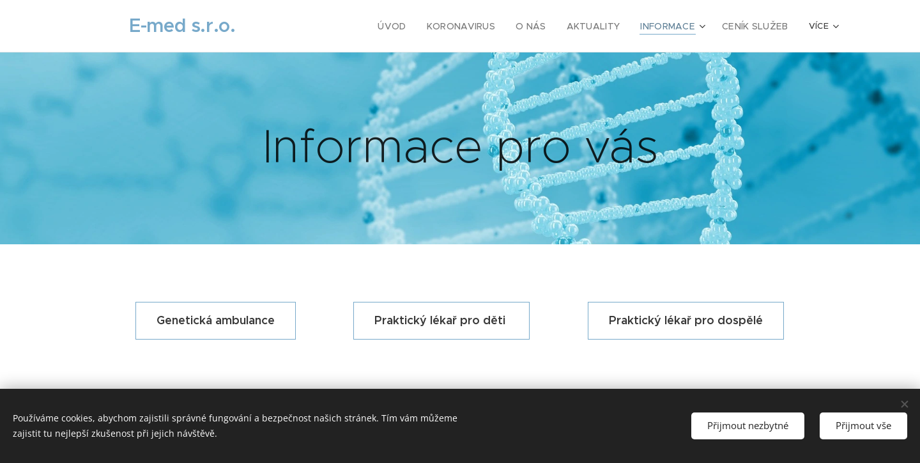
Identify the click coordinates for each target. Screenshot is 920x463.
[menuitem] (315, 26)
